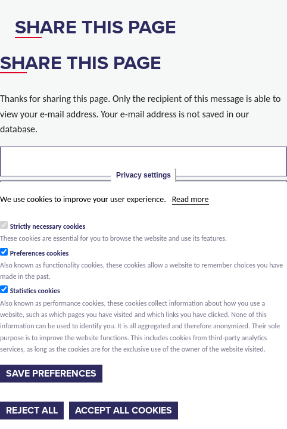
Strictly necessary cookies (48, 226)
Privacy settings (143, 175)
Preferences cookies (39, 253)
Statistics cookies (35, 291)
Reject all (32, 410)
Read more (190, 199)
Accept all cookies (123, 410)
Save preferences (51, 374)
